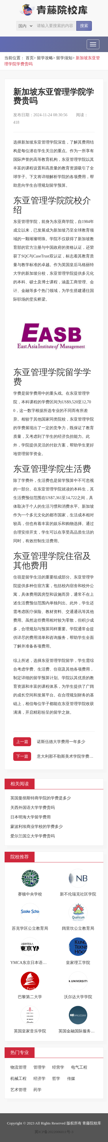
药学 (37, 1090)
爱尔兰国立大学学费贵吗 (32, 836)
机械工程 (18, 1078)
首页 (30, 58)
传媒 (71, 1078)
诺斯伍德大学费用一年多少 (61, 742)
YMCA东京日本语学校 (30, 962)
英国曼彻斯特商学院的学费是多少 (40, 798)
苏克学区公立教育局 (30, 928)
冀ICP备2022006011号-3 (54, 1132)
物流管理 (18, 1067)
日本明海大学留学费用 (30, 817)
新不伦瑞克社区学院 (78, 894)
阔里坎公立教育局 (78, 928)
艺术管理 (18, 1090)
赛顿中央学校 (30, 894)
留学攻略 (45, 58)
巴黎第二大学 (30, 997)
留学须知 (64, 58)
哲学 (56, 1078)
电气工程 (79, 1067)
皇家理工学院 (78, 962)
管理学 (39, 1067)
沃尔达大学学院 (78, 997)
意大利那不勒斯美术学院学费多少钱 (69, 756)
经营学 (58, 1067)
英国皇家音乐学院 (30, 1031)
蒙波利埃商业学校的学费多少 (36, 826)
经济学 (39, 1078)
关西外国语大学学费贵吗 (32, 807)
